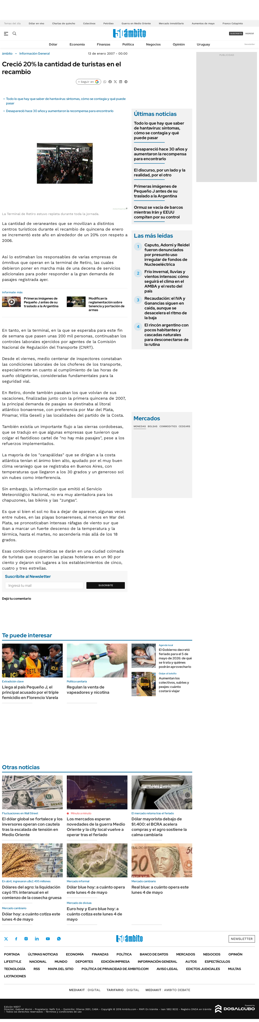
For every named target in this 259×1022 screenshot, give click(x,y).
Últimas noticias (43, 954)
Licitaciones (15, 976)
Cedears (184, 426)
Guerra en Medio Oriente (136, 23)
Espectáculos (217, 962)
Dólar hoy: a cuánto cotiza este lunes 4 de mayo (31, 916)
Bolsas (152, 426)
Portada (12, 954)
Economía (77, 44)
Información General (34, 53)
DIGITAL (85, 990)
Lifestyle (12, 962)
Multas (234, 969)
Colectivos (89, 23)
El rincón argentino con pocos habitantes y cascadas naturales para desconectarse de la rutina (166, 334)
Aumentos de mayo (203, 23)
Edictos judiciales (203, 969)
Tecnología (14, 969)
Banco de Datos (154, 954)
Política (128, 44)
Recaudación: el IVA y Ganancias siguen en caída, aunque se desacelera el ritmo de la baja (165, 308)
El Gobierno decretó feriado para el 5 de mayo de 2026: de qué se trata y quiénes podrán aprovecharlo (175, 658)
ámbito (7, 53)
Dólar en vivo (36, 23)
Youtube (48, 938)
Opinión (179, 44)
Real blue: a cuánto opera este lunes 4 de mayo (160, 889)
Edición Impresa (115, 962)
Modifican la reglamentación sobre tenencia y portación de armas (106, 304)
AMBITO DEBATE (167, 990)
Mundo (61, 962)
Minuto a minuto (81, 813)
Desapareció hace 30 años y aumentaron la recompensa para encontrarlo (60, 111)
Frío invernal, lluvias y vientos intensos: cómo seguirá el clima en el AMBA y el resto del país (166, 281)
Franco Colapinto (233, 23)
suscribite (236, 33)
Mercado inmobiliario (171, 23)
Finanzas (103, 44)
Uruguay (203, 44)
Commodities (168, 426)
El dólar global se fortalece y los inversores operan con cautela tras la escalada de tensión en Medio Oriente (32, 826)
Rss (37, 969)
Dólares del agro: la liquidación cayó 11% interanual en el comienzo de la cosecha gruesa (32, 892)
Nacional (38, 962)
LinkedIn (37, 938)
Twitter (6, 938)
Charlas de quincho (63, 23)
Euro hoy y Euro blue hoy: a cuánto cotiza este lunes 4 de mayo (94, 914)
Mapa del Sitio (60, 969)
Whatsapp (59, 938)
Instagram (26, 938)
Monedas (140, 426)
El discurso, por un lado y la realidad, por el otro (159, 172)
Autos (191, 962)
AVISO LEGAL (167, 969)
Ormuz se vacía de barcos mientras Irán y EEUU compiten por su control (158, 212)
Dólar (53, 44)
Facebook (16, 939)
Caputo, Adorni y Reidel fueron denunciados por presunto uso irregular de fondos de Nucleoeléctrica (167, 254)
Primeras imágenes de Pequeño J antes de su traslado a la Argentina (41, 302)
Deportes (84, 962)
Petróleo (108, 23)
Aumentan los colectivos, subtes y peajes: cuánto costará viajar (174, 684)
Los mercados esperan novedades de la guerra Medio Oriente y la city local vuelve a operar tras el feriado (96, 826)
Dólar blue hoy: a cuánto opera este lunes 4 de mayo (96, 889)
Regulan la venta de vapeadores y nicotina (88, 689)
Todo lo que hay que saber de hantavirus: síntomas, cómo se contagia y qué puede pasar (159, 130)
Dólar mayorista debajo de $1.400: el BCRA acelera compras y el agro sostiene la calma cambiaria (159, 826)
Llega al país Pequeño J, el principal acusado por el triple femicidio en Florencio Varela (30, 692)
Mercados (185, 954)
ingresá (249, 33)
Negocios (153, 44)
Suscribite (106, 585)
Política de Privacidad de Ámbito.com (115, 969)
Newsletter (249, 44)
